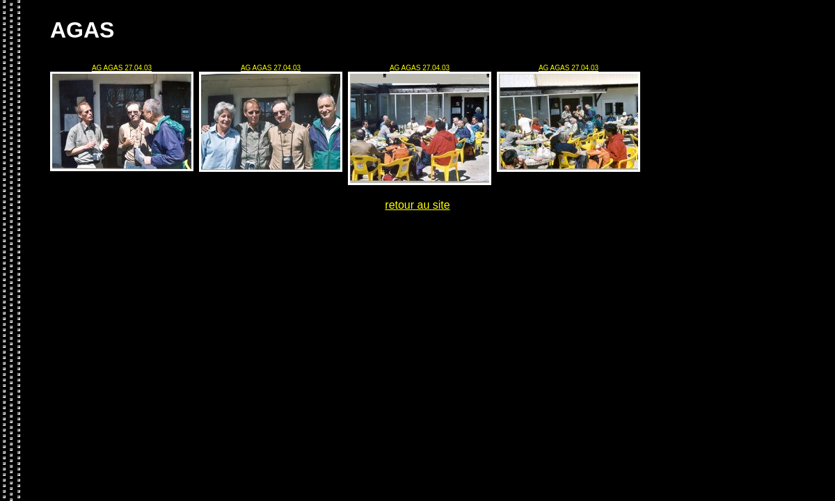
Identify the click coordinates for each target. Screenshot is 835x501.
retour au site (417, 205)
